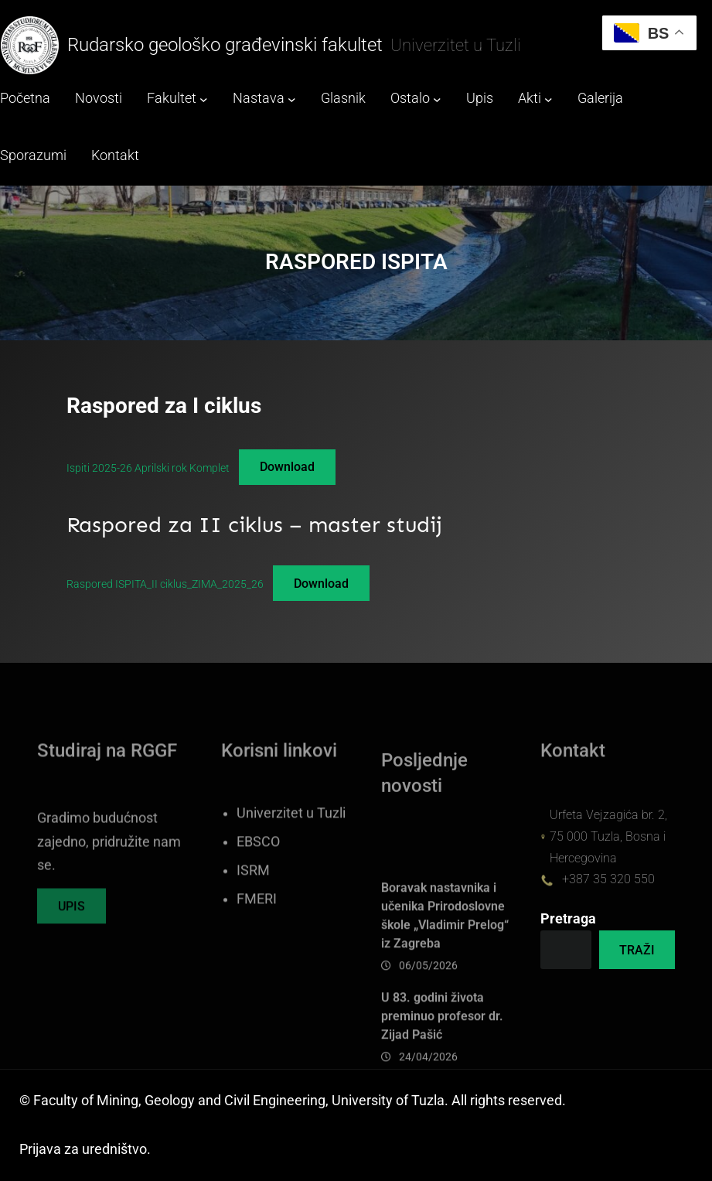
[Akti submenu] (548, 99)
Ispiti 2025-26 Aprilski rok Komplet (148, 467)
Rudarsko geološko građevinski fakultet (225, 45)
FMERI (257, 948)
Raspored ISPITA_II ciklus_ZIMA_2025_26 (165, 584)
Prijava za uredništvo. (85, 1149)
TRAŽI (637, 950)
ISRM (253, 919)
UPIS (71, 921)
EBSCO (258, 891)
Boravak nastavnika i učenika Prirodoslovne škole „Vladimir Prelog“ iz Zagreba (445, 998)
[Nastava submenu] (292, 99)
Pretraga (568, 919)
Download (287, 466)
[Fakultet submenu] (203, 99)
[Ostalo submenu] (437, 99)
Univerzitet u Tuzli (291, 862)
